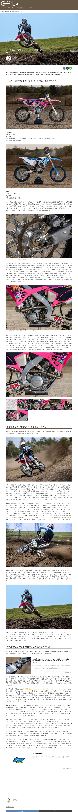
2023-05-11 (15, 57)
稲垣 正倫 (14, 59)
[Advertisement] (20, 782)
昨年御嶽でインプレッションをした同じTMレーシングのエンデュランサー (44, 689)
